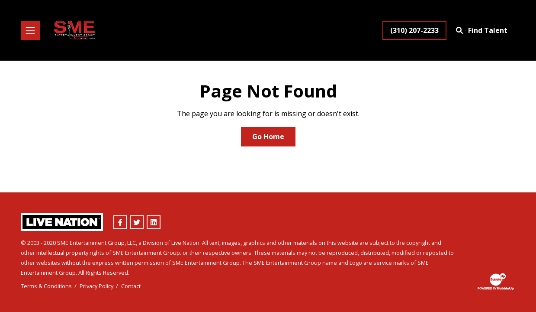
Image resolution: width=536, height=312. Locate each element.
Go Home (268, 136)
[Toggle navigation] (30, 30)
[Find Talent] (482, 30)
